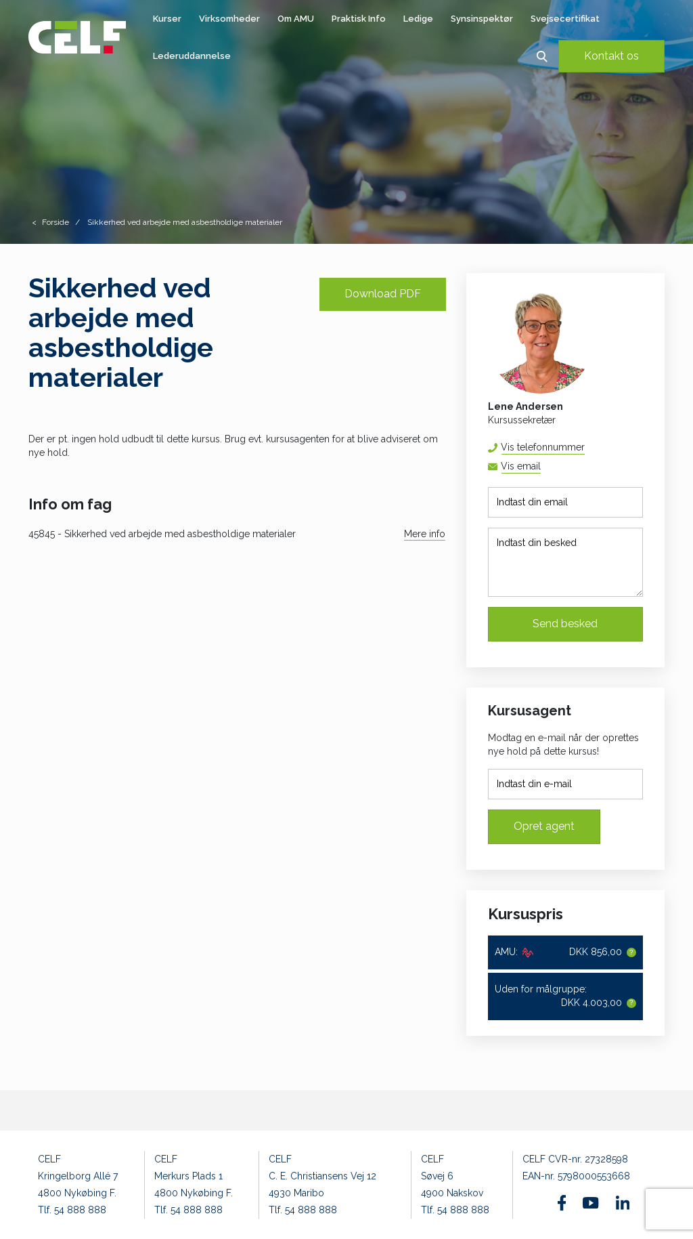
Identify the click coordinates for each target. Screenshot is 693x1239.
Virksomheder (229, 19)
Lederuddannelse (192, 56)
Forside (55, 222)
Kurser (167, 19)
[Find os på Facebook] (562, 1203)
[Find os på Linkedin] (622, 1202)
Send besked (565, 623)
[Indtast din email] (565, 502)
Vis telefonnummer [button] (543, 447)
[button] (541, 56)
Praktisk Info (359, 19)
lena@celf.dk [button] (540, 466)
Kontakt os (611, 55)
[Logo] (77, 37)
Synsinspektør (482, 19)
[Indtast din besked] (565, 562)
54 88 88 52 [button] (584, 447)
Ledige (418, 19)
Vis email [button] (521, 466)
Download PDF (382, 293)
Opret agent (544, 826)
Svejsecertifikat (565, 19)
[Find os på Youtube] (590, 1203)
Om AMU (295, 19)
